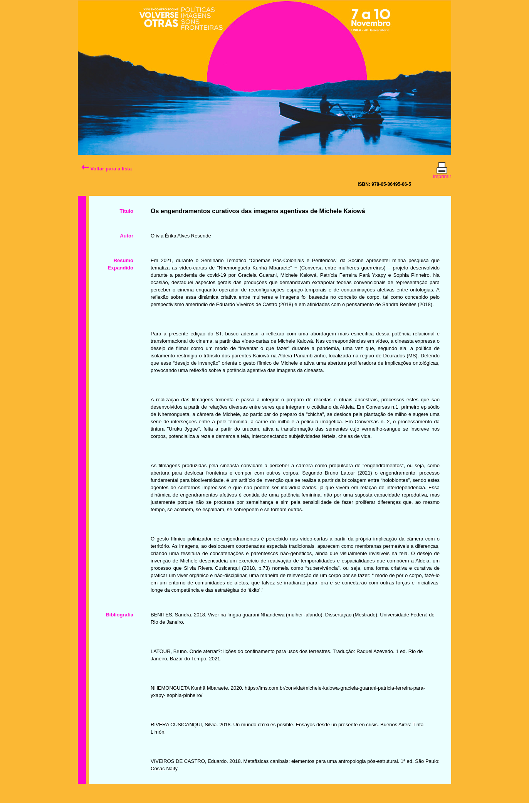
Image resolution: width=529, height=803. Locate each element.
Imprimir (442, 173)
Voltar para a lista (106, 169)
